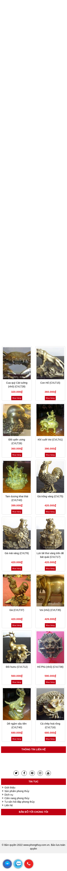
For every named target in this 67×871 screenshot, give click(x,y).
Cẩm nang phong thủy (16, 798)
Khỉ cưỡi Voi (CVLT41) (50, 439)
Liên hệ (8, 805)
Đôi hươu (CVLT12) (17, 666)
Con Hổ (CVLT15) (50, 382)
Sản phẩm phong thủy (16, 791)
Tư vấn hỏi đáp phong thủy (19, 801)
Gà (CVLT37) (16, 610)
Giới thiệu (9, 787)
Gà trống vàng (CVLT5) (50, 496)
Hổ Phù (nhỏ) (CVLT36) (50, 666)
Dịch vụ (8, 794)
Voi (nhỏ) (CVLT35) (50, 610)
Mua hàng (16, 398)
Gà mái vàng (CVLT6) (17, 553)
